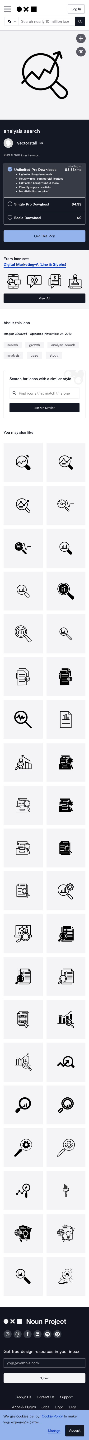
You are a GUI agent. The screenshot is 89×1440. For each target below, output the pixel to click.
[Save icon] (81, 38)
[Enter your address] (44, 1363)
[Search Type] (11, 21)
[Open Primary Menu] (7, 9)
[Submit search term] (80, 21)
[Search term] (47, 21)
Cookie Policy (52, 1416)
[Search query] (44, 393)
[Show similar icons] (81, 51)
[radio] (44, 180)
